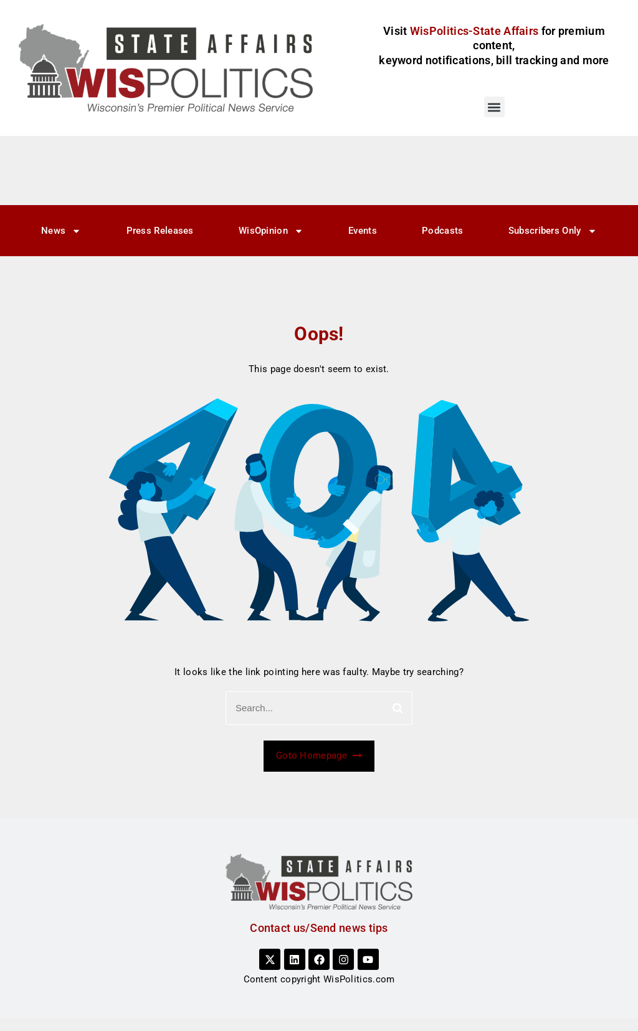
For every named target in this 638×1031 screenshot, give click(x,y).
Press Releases (160, 230)
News (61, 231)
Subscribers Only (552, 231)
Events (362, 230)
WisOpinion (271, 231)
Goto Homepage (319, 755)
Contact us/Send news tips (319, 927)
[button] (494, 107)
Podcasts (442, 230)
